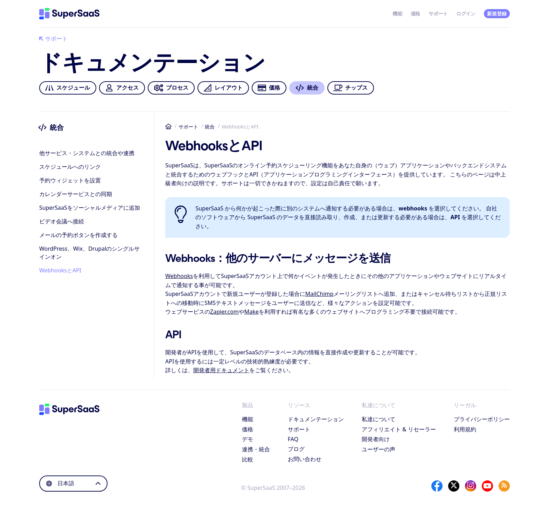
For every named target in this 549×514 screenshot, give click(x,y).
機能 (397, 13)
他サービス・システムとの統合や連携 (86, 153)
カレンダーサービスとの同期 (75, 194)
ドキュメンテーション (316, 419)
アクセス (122, 88)
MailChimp (319, 294)
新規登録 (496, 13)
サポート (438, 13)
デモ (247, 439)
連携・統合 (256, 449)
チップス (350, 88)
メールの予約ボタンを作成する (78, 235)
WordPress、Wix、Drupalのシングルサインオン (89, 253)
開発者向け (376, 439)
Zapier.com (224, 311)
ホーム (168, 126)
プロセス (171, 88)
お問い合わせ (304, 459)
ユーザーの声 (378, 449)
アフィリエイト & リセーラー (399, 429)
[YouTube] (487, 486)
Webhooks (179, 276)
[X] (453, 486)
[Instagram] (470, 486)
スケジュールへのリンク (70, 167)
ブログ (296, 449)
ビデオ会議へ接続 (61, 221)
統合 (210, 126)
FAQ (293, 439)
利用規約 (465, 429)
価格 (415, 13)
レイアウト (223, 88)
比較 (247, 459)
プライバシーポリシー (482, 419)
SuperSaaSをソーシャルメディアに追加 (89, 207)
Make (251, 311)
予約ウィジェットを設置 (70, 180)
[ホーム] (69, 13)
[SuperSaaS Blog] (504, 486)
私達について (378, 419)
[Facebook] (437, 486)
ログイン (465, 13)
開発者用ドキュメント (221, 370)
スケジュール (67, 88)
